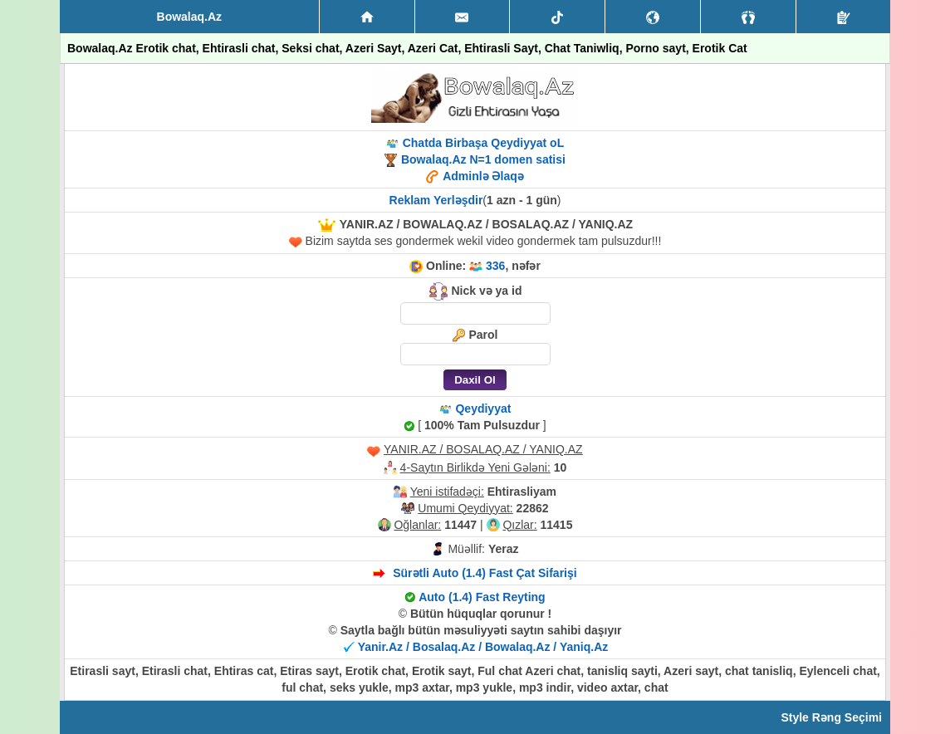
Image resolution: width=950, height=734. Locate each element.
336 (495, 265)
